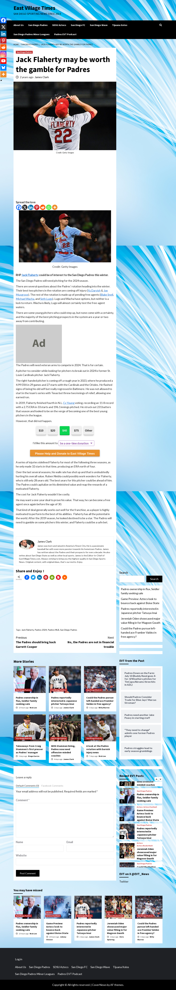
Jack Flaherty (30, 275)
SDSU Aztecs (59, 25)
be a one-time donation (74, 443)
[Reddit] (42, 207)
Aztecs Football (150, 807)
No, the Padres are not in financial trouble (89, 642)
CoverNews (99, 984)
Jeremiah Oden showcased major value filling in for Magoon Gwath (140, 620)
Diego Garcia (33, 756)
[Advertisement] (65, 178)
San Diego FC (78, 25)
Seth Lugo (46, 298)
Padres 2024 (41, 629)
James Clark (42, 77)
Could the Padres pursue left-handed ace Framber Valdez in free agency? (99, 701)
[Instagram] (3, 54)
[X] (24, 207)
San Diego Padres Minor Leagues (32, 34)
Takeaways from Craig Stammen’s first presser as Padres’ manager (29, 749)
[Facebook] (19, 207)
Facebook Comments (52, 785)
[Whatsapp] (48, 207)
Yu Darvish (94, 290)
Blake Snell (106, 294)
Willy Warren (104, 707)
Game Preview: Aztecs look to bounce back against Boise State (140, 601)
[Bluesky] (3, 67)
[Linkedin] (30, 207)
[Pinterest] (36, 207)
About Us (19, 25)
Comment (22, 800)
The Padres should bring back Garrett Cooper (40, 642)
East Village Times (34, 8)
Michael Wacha (25, 298)
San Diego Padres (38, 25)
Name (19, 842)
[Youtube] (3, 61)
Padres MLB (53, 629)
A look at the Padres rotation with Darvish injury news (98, 749)
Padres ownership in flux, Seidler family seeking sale (27, 701)
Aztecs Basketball (145, 846)
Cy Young (68, 403)
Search (123, 572)
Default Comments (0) (27, 785)
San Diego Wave (99, 25)
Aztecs (140, 807)
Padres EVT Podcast (65, 34)
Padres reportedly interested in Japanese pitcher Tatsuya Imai (64, 701)
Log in (18, 959)
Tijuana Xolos (119, 25)
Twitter (124, 881)
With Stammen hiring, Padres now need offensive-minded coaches (63, 750)
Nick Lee (33, 707)
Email (69, 842)
